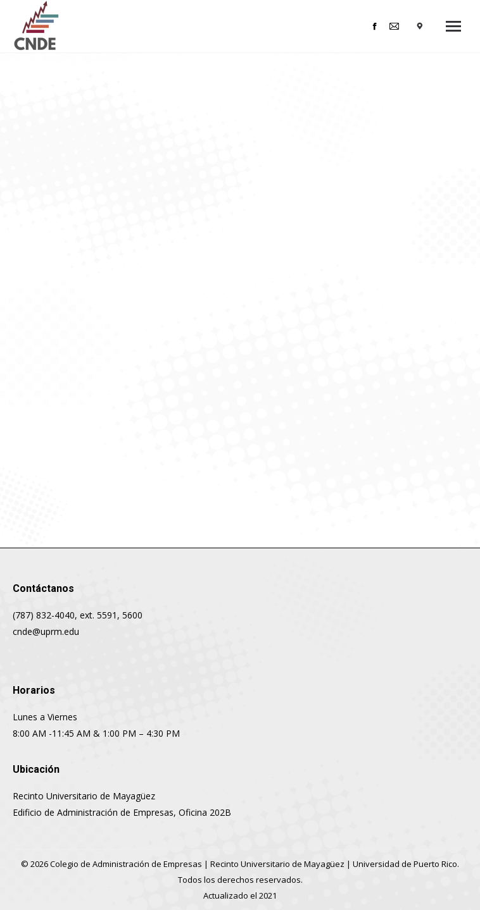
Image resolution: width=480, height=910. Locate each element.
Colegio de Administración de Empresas (126, 864)
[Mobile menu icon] (453, 26)
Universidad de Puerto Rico (405, 864)
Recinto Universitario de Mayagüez (277, 864)
